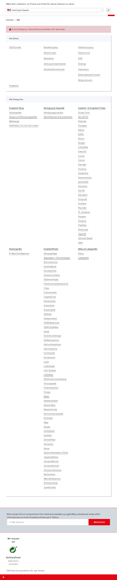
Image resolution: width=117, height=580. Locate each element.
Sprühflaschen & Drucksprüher (58, 116)
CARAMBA (83, 147)
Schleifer (48, 435)
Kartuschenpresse (52, 344)
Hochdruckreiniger (52, 335)
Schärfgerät (49, 431)
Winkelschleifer (51, 483)
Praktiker (82, 225)
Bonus (81, 138)
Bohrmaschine (50, 262)
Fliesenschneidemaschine (56, 283)
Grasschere (49, 305)
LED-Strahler (50, 370)
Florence (82, 169)
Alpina (81, 129)
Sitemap (82, 63)
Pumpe (47, 392)
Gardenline (83, 173)
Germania (82, 186)
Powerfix (82, 220)
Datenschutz (84, 52)
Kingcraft (82, 199)
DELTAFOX (83, 116)
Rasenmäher (49, 405)
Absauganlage (50, 253)
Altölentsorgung (85, 47)
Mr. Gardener (84, 212)
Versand (41, 571)
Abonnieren (99, 522)
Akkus (81, 253)
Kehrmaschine (50, 348)
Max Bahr (82, 207)
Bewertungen (50, 52)
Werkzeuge (14, 121)
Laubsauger (49, 366)
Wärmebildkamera (52, 478)
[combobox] (54, 10)
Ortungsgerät (50, 383)
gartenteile (83, 181)
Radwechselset (51, 400)
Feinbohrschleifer (52, 275)
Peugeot (82, 216)
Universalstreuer (51, 465)
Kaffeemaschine (51, 340)
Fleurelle (82, 164)
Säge (46, 422)
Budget (81, 142)
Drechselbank (50, 266)
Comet (81, 156)
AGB (80, 58)
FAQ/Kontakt (15, 47)
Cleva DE (82, 151)
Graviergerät (49, 309)
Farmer (81, 160)
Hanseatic (82, 194)
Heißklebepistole (51, 322)
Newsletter (49, 58)
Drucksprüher (50, 270)
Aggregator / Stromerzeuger (57, 257)
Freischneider (50, 292)
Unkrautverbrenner (52, 470)
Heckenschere (50, 318)
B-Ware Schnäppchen (19, 253)
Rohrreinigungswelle (53, 413)
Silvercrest (83, 229)
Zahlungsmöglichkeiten (55, 63)
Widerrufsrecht (85, 80)
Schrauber (48, 444)
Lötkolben (48, 374)
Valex (80, 242)
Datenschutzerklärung (54, 514)
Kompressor (49, 357)
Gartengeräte (15, 112)
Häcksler (48, 314)
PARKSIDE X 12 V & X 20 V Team (23, 125)
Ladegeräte (83, 257)
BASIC (81, 134)
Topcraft (82, 233)
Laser (46, 361)
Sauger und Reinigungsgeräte (23, 116)
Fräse (46, 288)
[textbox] (54, 10)
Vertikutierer (49, 474)
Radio (46, 396)
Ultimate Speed (85, 238)
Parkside (82, 121)
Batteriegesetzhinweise (89, 74)
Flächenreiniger (51, 279)
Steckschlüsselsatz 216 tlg (56, 452)
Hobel (46, 331)
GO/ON (81, 190)
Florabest (82, 125)
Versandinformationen (54, 69)
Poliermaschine (51, 387)
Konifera (82, 203)
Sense (46, 448)
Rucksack (48, 418)
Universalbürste (51, 461)
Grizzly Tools (84, 112)
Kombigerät (49, 353)
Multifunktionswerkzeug (55, 379)
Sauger (47, 426)
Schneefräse (49, 439)
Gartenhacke (49, 301)
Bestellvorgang (51, 47)
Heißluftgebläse (51, 327)
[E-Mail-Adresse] (48, 522)
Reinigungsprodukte (53, 112)
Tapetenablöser (51, 457)
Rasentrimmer (50, 409)
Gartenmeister (85, 177)
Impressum (83, 69)
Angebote (13, 85)
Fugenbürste (50, 296)
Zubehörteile (50, 487)
